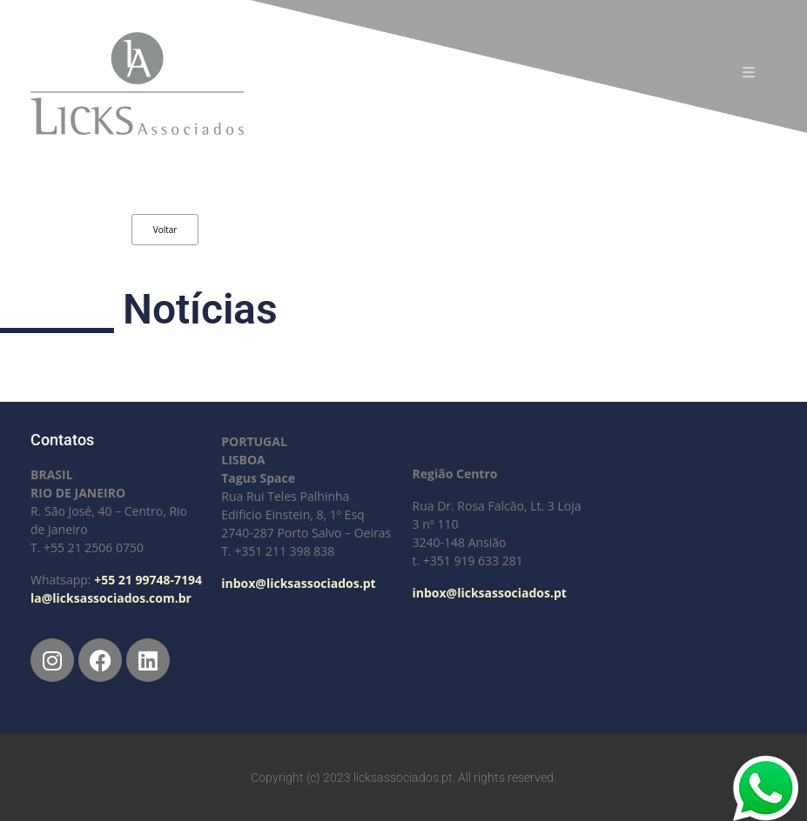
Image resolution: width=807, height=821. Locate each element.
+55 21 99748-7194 (148, 579)
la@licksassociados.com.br (111, 598)
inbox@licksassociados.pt (298, 583)
